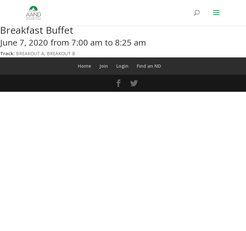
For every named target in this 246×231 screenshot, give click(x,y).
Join (103, 66)
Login (122, 66)
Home (84, 66)
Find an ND (149, 66)
